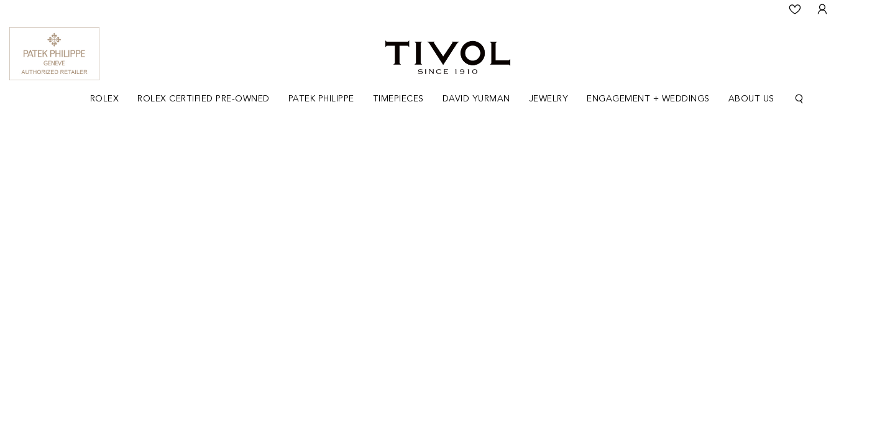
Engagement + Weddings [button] (648, 99)
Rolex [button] (104, 99)
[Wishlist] (795, 9)
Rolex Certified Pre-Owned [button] (203, 99)
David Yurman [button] (476, 99)
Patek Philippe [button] (321, 99)
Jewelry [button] (549, 99)
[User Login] (822, 9)
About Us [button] (751, 99)
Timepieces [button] (398, 99)
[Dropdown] (105, 99)
